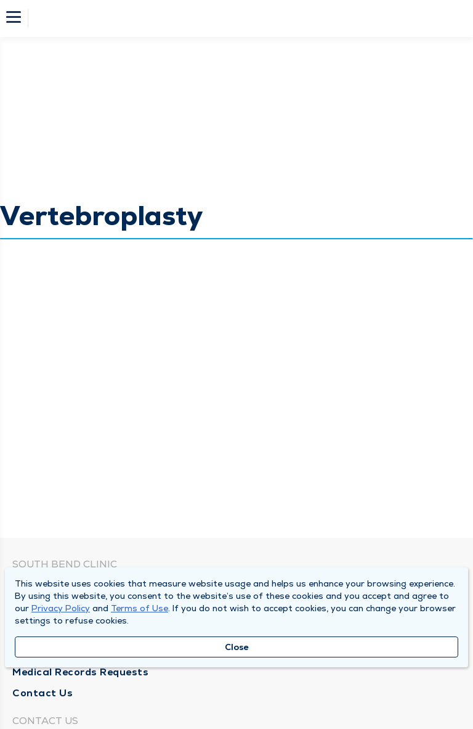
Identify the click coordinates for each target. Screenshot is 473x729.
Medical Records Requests (80, 671)
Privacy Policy (60, 608)
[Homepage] (244, 18)
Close (237, 647)
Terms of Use (139, 608)
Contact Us (42, 692)
